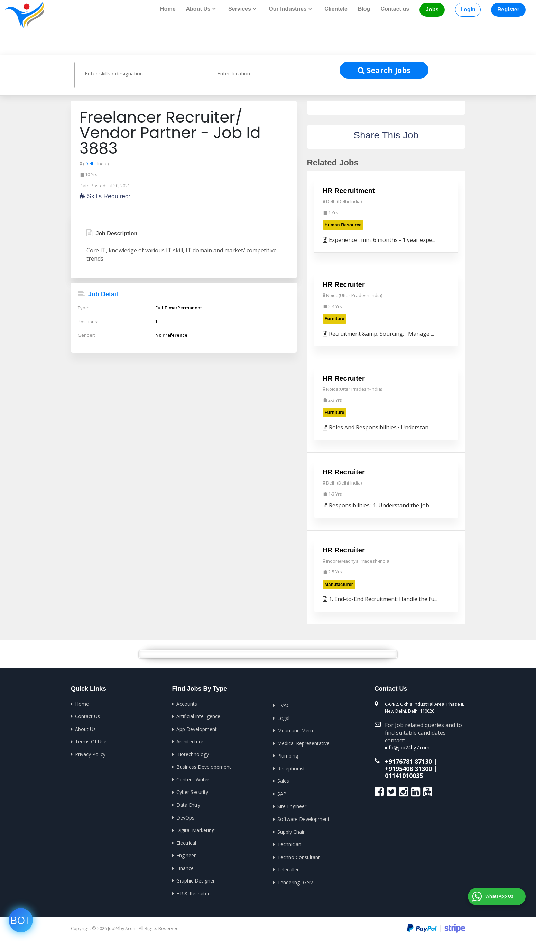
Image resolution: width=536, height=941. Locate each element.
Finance (185, 867)
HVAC (283, 705)
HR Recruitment (349, 190)
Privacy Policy (90, 754)
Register (508, 9)
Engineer (186, 855)
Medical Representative (303, 743)
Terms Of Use (91, 741)
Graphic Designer (195, 880)
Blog (364, 9)
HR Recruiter (344, 284)
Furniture (334, 318)
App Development (196, 728)
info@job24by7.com (405, 747)
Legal (283, 717)
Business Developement (203, 766)
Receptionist (291, 768)
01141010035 (404, 774)
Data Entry (188, 804)
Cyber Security (192, 791)
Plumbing (287, 755)
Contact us (394, 9)
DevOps (185, 817)
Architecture (189, 741)
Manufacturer (339, 584)
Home (167, 9)
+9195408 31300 (408, 767)
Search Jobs (384, 69)
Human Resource (343, 224)
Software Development (303, 818)
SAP (281, 793)
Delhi (89, 163)
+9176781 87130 (408, 760)
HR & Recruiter (193, 892)
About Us (85, 728)
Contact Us (87, 716)
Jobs (432, 9)
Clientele (336, 9)
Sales (283, 780)
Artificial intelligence (198, 716)
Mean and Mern (295, 730)
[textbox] (142, 73)
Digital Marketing (195, 829)
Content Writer (192, 779)
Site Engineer (291, 806)
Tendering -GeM (295, 881)
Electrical (186, 842)
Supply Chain (291, 831)
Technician (289, 844)
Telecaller (288, 869)
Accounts (186, 703)
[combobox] (135, 74)
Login (467, 9)
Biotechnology (192, 754)
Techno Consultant (298, 856)
